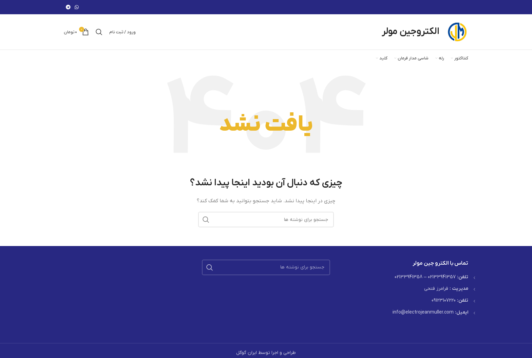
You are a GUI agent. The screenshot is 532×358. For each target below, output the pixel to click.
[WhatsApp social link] (77, 7)
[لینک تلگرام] (68, 7)
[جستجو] (99, 32)
